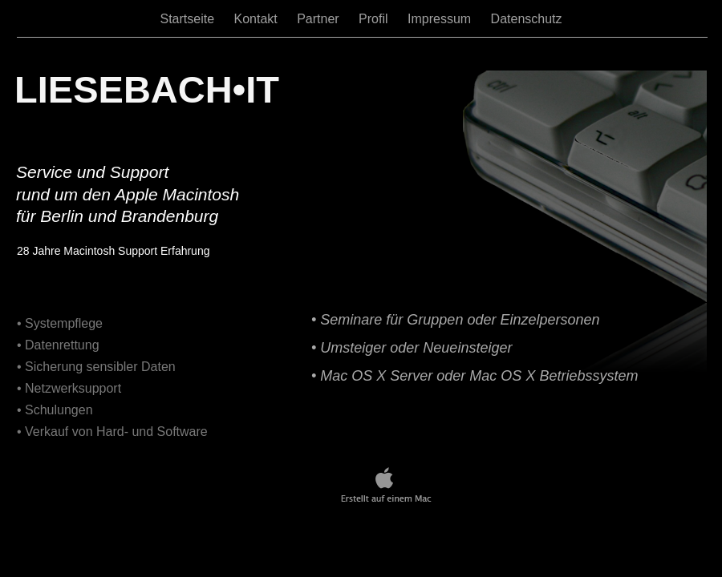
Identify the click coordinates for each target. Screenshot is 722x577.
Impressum (441, 19)
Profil (375, 19)
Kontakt (257, 19)
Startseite (188, 19)
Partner (320, 19)
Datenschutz (526, 19)
